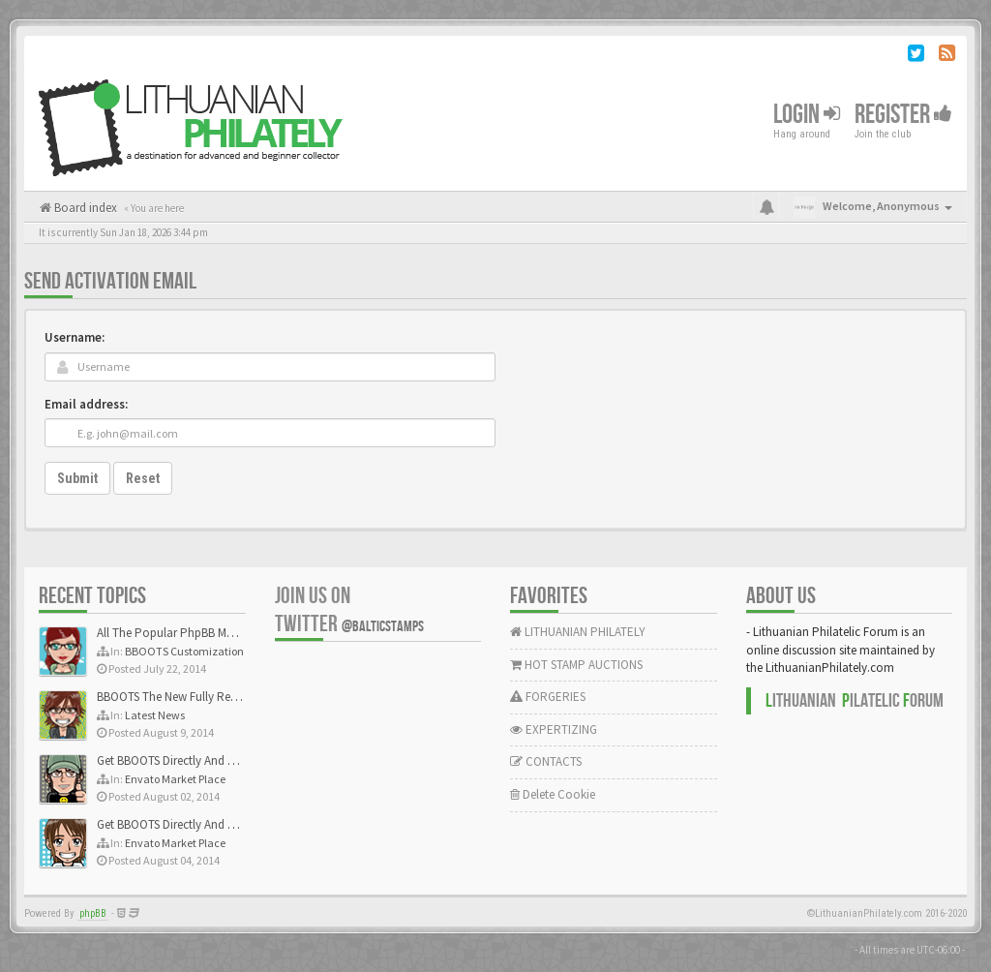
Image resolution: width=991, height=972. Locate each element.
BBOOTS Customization (184, 651)
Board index (84, 207)
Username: (75, 337)
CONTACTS (546, 761)
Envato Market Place (175, 779)
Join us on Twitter (349, 610)
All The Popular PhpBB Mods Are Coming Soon (219, 632)
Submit (77, 478)
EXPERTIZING (553, 729)
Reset (143, 478)
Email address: (86, 404)
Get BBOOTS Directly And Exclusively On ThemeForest (235, 760)
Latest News (155, 715)
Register (903, 115)
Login (806, 115)
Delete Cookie (552, 794)
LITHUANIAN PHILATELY (578, 631)
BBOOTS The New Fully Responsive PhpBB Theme (224, 696)
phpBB (92, 913)
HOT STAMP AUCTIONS (576, 664)
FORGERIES (548, 696)
